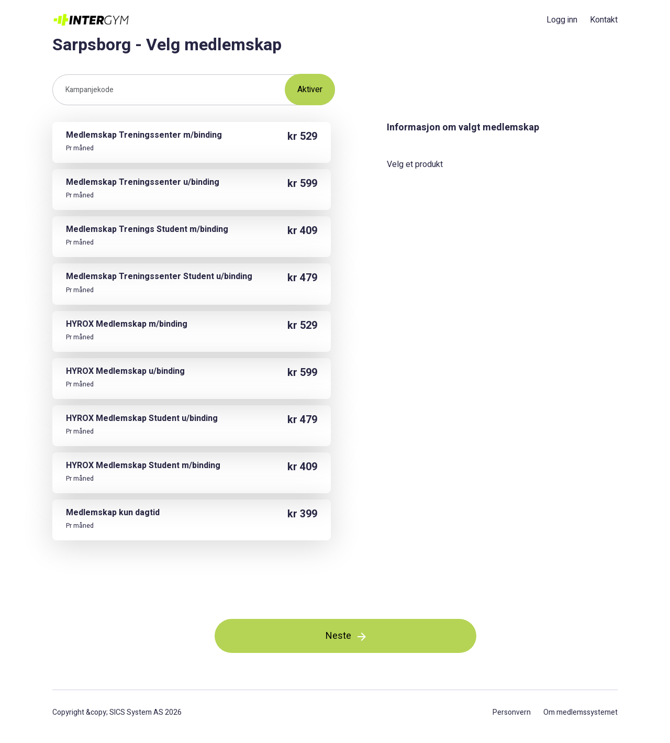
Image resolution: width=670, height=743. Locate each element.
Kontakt (604, 20)
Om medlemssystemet (580, 712)
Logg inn (561, 20)
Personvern (512, 712)
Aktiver (309, 89)
